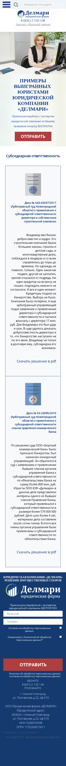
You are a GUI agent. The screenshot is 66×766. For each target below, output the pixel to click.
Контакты (32, 732)
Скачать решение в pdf (36, 361)
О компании (10, 732)
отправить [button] (33, 136)
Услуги (22, 732)
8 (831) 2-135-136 (33, 20)
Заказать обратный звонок (33, 24)
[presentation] (27, 652)
